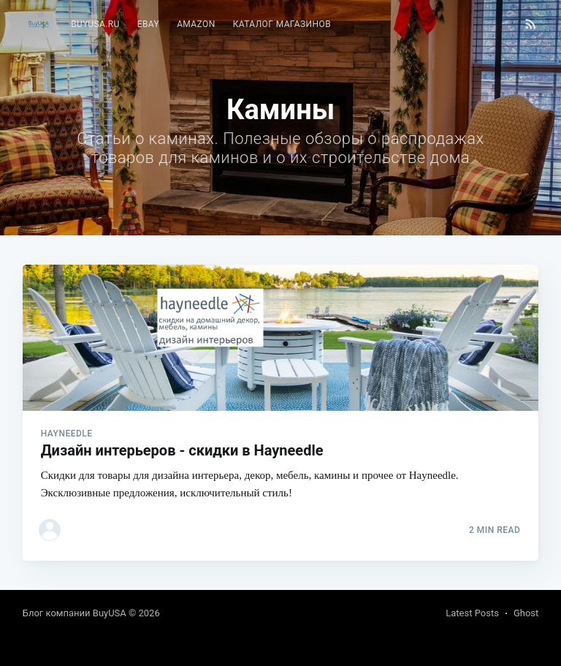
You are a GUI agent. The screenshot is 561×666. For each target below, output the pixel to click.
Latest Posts (472, 613)
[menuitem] (95, 24)
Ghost (526, 613)
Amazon (196, 24)
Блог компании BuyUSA (74, 613)
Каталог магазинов (282, 24)
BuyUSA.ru (95, 24)
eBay (148, 24)
